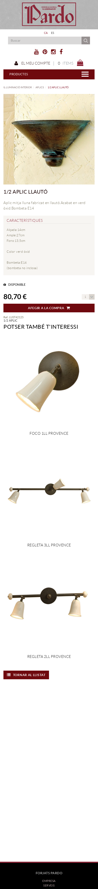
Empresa (49, 880)
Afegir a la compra (49, 308)
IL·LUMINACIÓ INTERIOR (17, 87)
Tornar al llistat (26, 675)
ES (52, 32)
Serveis (49, 885)
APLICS (39, 87)
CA (46, 32)
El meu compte (32, 63)
